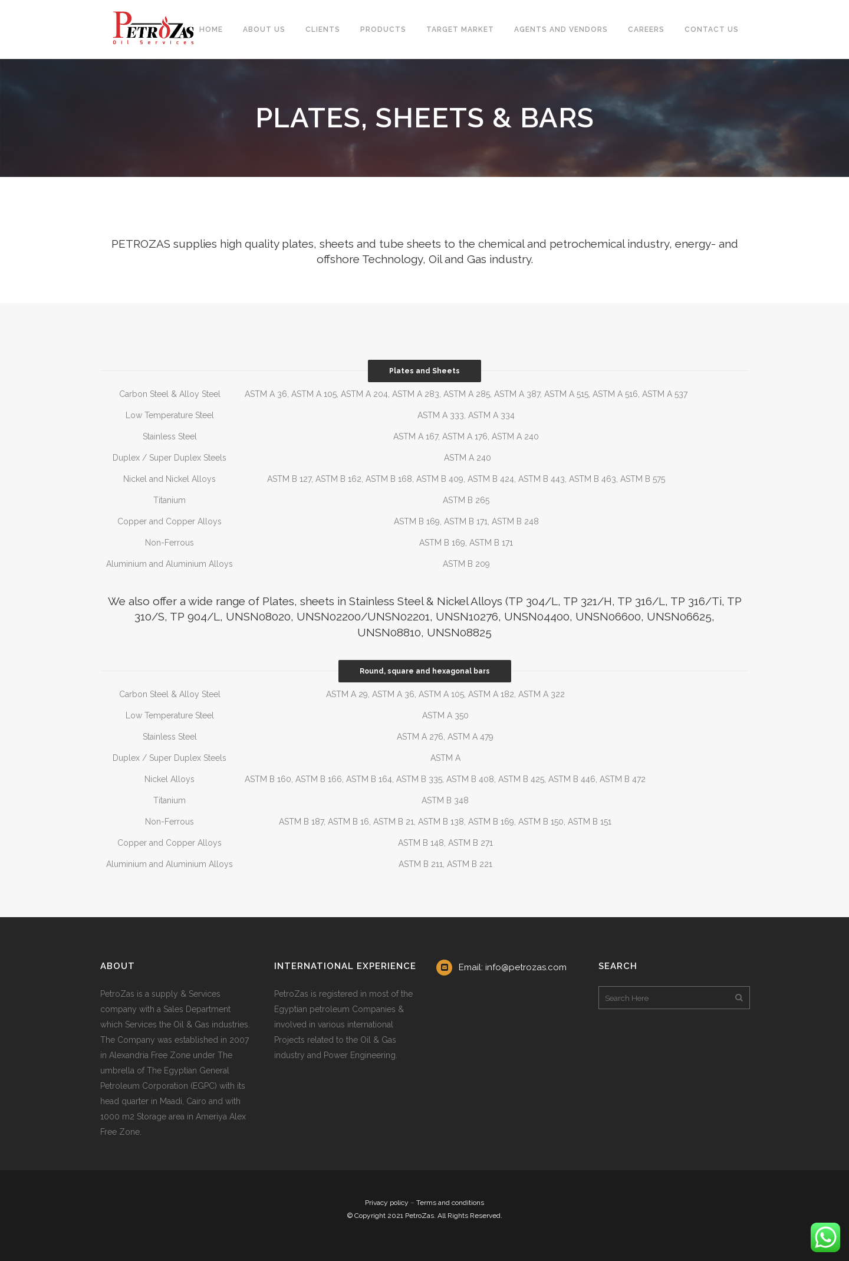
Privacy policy (387, 1202)
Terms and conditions (450, 1202)
